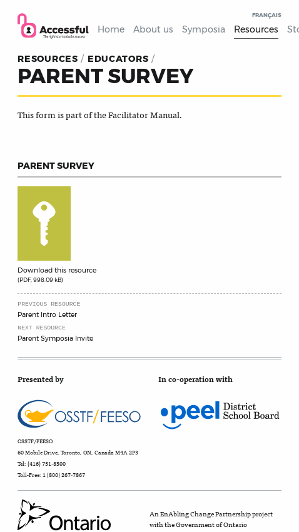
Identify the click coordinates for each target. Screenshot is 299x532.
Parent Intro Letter (47, 314)
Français (266, 15)
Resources (256, 29)
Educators (118, 58)
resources (48, 58)
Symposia (203, 29)
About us (153, 29)
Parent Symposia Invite (55, 338)
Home (111, 29)
